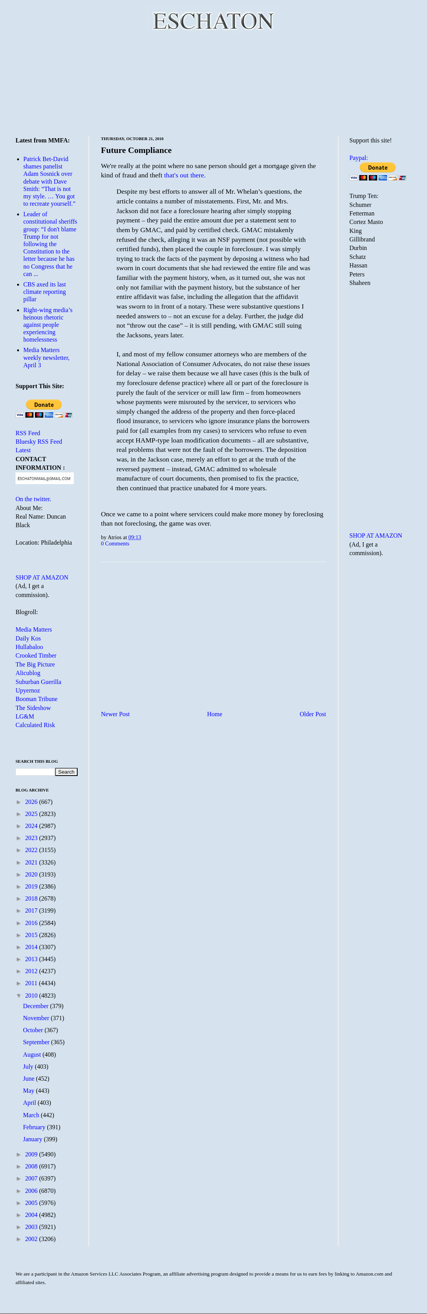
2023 (32, 838)
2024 (32, 826)
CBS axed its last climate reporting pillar (44, 291)
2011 (32, 983)
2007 (32, 1178)
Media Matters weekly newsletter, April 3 (46, 357)
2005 (32, 1202)
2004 (32, 1215)
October (34, 1030)
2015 (32, 935)
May (29, 1090)
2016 (32, 923)
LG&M (25, 716)
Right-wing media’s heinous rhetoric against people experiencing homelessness (48, 325)
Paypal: (358, 157)
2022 (32, 850)
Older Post (313, 714)
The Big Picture (35, 664)
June (29, 1078)
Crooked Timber (36, 655)
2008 (32, 1166)
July (29, 1066)
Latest (23, 450)
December (36, 1006)
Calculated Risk (35, 725)
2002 (32, 1239)
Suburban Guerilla (38, 682)
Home (214, 714)
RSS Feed (28, 433)
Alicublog (28, 673)
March (32, 1115)
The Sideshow (33, 708)
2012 (32, 971)
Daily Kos (28, 638)
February (35, 1127)
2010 (32, 995)
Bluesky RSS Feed (39, 441)
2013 (32, 959)
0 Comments (115, 543)
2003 (32, 1227)
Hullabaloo (29, 647)
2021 (32, 862)
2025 (32, 814)
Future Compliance (136, 150)
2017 (32, 910)
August (32, 1054)
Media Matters (34, 629)
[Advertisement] (214, 83)
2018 (32, 898)
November (37, 1018)
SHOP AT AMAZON (42, 577)
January (33, 1139)
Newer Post (115, 714)
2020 (32, 874)
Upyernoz (28, 690)
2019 (32, 886)
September (37, 1042)
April (30, 1102)
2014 (32, 947)
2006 (32, 1190)
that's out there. (185, 175)
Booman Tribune (36, 699)
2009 (32, 1154)
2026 (32, 801)
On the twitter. (33, 499)
